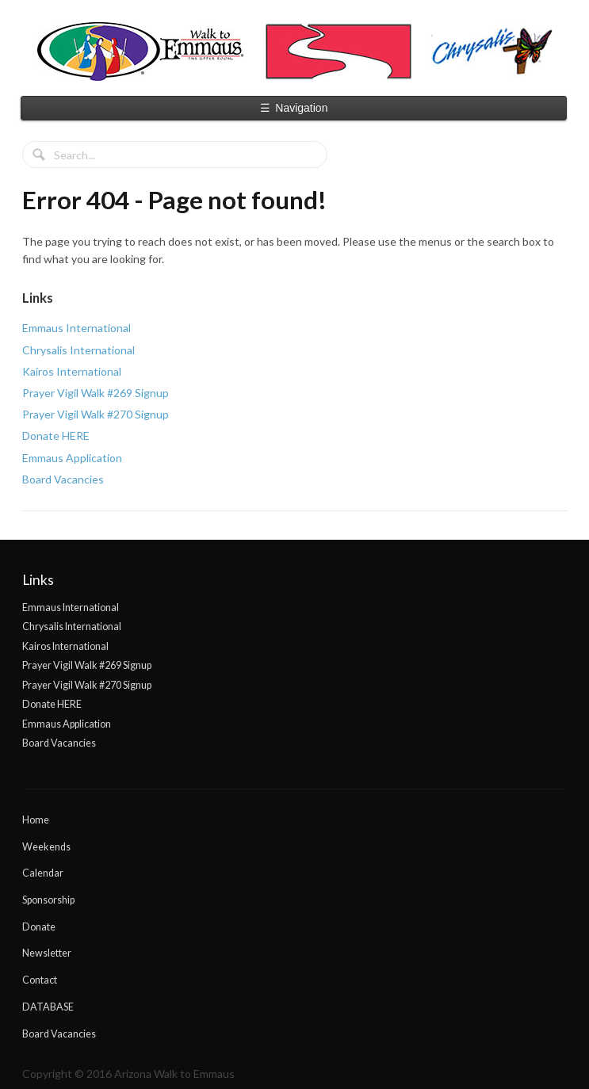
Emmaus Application (72, 457)
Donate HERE (56, 435)
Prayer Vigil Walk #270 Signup (95, 414)
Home (35, 820)
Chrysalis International (78, 350)
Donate (38, 927)
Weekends (46, 847)
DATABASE (48, 1007)
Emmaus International (76, 327)
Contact (39, 980)
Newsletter (46, 953)
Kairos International (71, 371)
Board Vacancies (63, 479)
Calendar (42, 873)
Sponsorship (48, 900)
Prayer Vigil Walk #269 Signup (95, 392)
